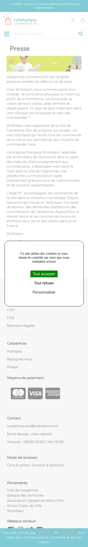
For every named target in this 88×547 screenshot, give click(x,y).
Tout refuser (44, 283)
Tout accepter (44, 274)
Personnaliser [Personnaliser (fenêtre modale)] (44, 292)
